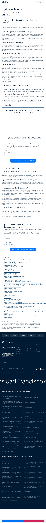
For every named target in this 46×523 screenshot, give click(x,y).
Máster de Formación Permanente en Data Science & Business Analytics (32, 497)
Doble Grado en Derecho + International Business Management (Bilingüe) (19, 296)
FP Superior (18, 351)
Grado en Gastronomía (8, 317)
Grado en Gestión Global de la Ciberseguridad (13, 280)
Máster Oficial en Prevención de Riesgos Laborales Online (32, 490)
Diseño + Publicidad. (30, 216)
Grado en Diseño (7, 298)
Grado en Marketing (8, 277)
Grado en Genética (8, 292)
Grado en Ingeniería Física (9, 261)
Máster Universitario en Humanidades (31, 460)
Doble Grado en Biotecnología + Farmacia (12, 299)
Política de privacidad (13, 368)
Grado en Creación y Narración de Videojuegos (13, 266)
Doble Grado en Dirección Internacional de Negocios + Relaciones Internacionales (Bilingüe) (23, 283)
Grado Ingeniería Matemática (10, 265)
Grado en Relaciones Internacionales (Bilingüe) (14, 307)
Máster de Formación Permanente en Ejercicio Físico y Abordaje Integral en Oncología (11, 483)
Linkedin (5, 335)
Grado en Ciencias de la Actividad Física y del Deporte (15, 274)
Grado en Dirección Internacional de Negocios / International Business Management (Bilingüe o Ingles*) (12, 445)
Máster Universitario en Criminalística (31, 470)
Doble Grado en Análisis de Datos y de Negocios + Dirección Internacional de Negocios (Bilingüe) (24, 284)
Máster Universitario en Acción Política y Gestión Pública (34, 483)
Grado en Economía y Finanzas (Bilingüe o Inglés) (14, 276)
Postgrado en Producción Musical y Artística (11, 488)
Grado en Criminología (8, 279)
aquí (14, 194)
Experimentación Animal (7, 486)
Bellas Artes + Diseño (13, 216)
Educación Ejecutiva (20, 353)
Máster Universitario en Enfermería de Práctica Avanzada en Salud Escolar (11, 464)
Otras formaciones (20, 356)
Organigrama (28, 348)
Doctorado (18, 349)
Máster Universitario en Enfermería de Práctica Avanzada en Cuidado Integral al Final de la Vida (11, 473)
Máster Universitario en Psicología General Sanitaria (10, 494)
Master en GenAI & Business (29, 493)
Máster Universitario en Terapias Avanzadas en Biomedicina (11, 460)
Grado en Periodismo (8, 269)
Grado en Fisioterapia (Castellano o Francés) (13, 305)
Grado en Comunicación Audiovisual (11, 268)
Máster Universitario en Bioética (8, 480)
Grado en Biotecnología (9, 294)
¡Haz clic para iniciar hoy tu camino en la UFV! (23, 160)
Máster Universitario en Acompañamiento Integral (32, 467)
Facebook (14, 335)
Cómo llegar (38, 351)
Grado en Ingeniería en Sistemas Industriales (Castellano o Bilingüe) (18, 259)
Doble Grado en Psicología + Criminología (12, 287)
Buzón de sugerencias (28, 351)
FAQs (37, 349)
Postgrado (18, 347)
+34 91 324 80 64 (8, 152)
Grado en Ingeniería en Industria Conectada (13, 302)
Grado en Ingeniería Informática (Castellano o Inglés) (15, 263)
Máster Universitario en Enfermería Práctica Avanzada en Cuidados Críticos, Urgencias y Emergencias (11, 469)
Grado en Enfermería (8, 314)
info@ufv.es (7, 150)
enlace (31, 215)
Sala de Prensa (29, 354)
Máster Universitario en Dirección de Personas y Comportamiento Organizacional (33, 487)
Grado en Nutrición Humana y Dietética (12, 272)
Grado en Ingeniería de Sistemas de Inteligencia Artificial (15, 262)
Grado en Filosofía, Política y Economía (10, 415)
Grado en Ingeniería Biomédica (10, 289)
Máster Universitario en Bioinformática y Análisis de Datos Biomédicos (12, 477)
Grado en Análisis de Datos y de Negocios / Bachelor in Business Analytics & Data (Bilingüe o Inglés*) (24, 315)
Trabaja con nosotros (28, 345)
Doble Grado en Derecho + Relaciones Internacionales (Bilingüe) (17, 281)
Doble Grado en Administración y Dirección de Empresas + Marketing (18, 285)
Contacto (37, 347)
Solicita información (12, 521)
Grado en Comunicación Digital (10, 295)
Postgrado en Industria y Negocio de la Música (11, 491)
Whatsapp (38, 344)
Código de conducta (6, 372)
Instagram (32, 335)
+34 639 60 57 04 (8, 155)
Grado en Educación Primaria (10, 288)
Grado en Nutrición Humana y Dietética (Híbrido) (14, 300)
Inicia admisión (33, 521)
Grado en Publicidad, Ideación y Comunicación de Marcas (16, 270)
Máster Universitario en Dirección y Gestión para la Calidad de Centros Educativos (33, 463)
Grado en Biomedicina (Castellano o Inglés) (13, 291)
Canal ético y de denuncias (18, 372)
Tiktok (40, 335)
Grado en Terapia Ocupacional (10, 273)
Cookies (22, 368)
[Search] (37, 2)
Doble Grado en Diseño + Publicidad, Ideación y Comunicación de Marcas (19, 306)
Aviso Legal (4, 368)
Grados (17, 344)
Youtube (23, 335)
